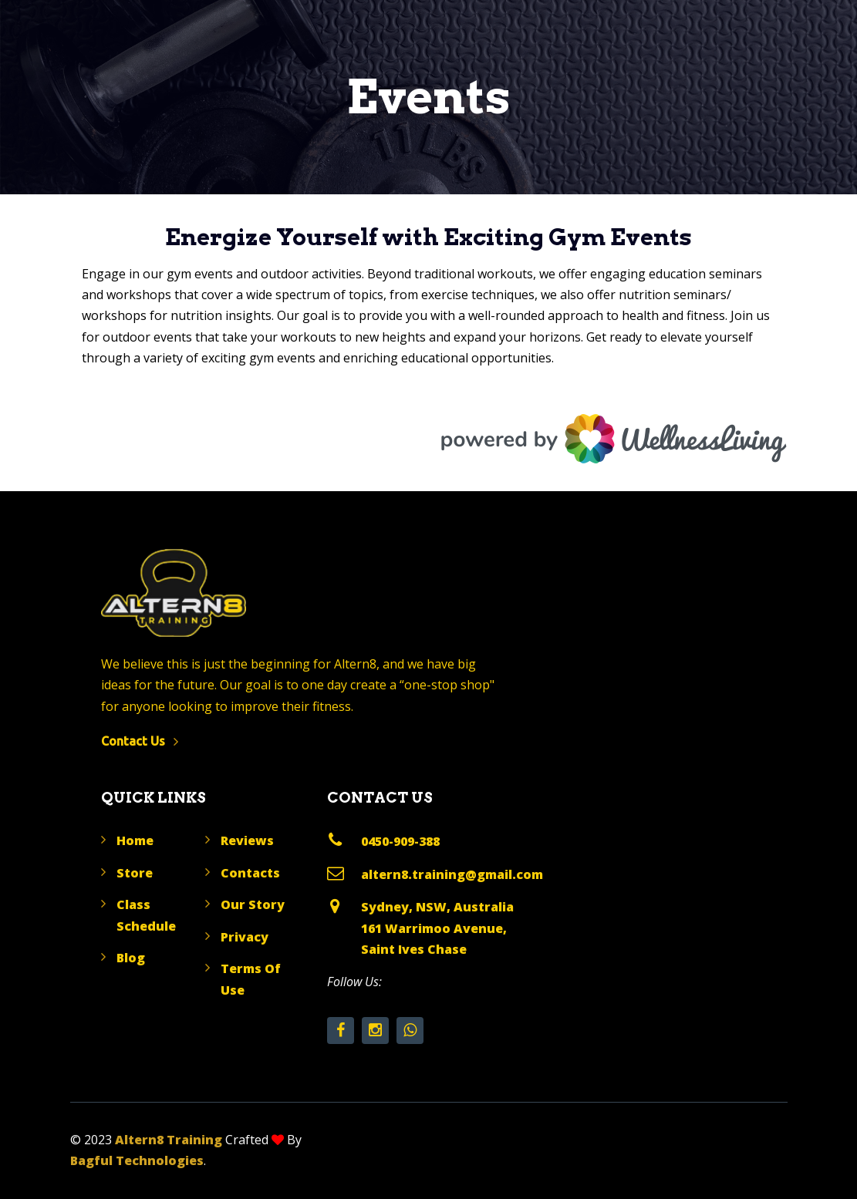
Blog (130, 957)
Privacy (244, 936)
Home (135, 840)
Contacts (250, 872)
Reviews (247, 840)
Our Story (253, 904)
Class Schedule (146, 915)
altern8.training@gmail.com (452, 874)
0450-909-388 (400, 841)
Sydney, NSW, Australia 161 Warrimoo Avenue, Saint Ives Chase (437, 928)
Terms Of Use (251, 979)
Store (134, 872)
